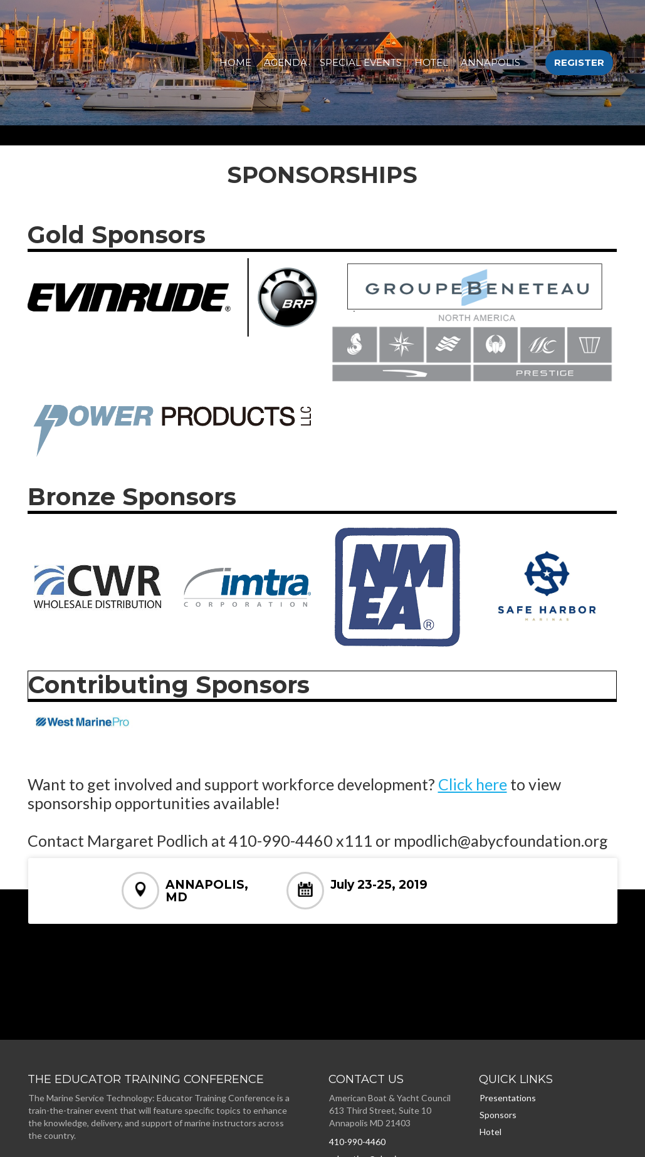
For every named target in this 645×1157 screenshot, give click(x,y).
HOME (235, 62)
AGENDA (285, 62)
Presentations (508, 1097)
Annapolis (490, 62)
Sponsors (498, 1114)
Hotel (431, 62)
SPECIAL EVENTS (361, 62)
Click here (472, 784)
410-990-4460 (357, 1141)
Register (579, 62)
